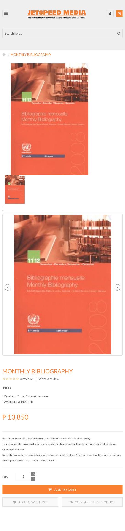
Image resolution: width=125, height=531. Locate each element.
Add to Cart (62, 489)
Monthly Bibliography (31, 54)
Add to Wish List (30, 502)
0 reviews (27, 379)
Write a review (48, 379)
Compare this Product (92, 502)
